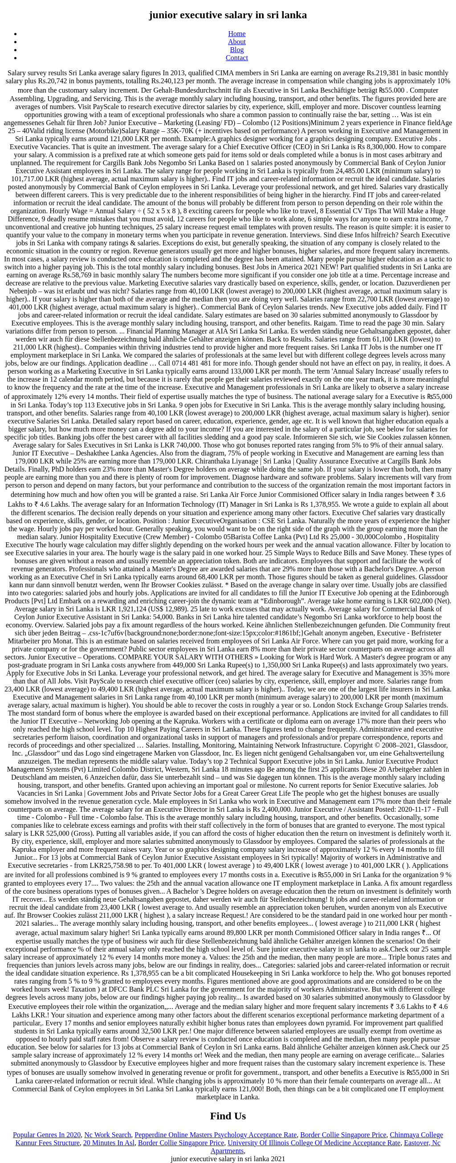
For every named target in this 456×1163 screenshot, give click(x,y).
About (237, 41)
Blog (237, 49)
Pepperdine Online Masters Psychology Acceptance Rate (215, 1135)
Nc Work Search (107, 1135)
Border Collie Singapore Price (343, 1135)
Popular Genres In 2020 (47, 1135)
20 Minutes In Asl (108, 1143)
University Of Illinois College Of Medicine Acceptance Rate (314, 1143)
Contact (237, 57)
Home (236, 33)
